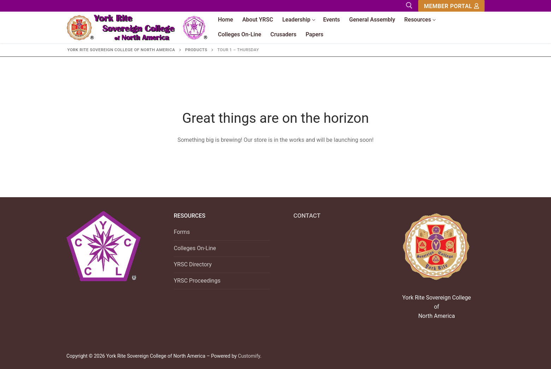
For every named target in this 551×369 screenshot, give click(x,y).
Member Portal (451, 6)
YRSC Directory (193, 264)
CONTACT (307, 215)
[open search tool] (409, 5)
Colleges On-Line (195, 248)
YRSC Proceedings (197, 280)
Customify (249, 356)
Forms (182, 232)
